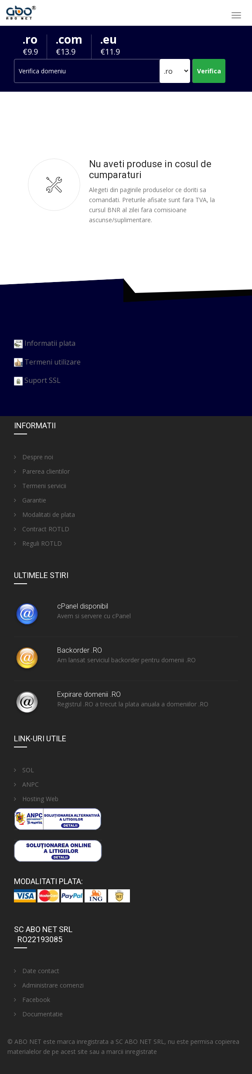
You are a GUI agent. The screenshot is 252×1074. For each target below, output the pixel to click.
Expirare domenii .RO (89, 694)
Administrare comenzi (49, 985)
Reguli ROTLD (38, 543)
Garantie (30, 500)
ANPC (26, 784)
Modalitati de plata (44, 514)
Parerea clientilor (42, 471)
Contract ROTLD (41, 529)
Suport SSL (42, 380)
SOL (24, 770)
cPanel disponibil (82, 606)
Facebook (32, 999)
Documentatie (38, 1014)
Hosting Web (36, 799)
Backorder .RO (79, 650)
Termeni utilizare (52, 362)
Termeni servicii (40, 486)
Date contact (36, 971)
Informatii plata (49, 343)
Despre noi (33, 457)
